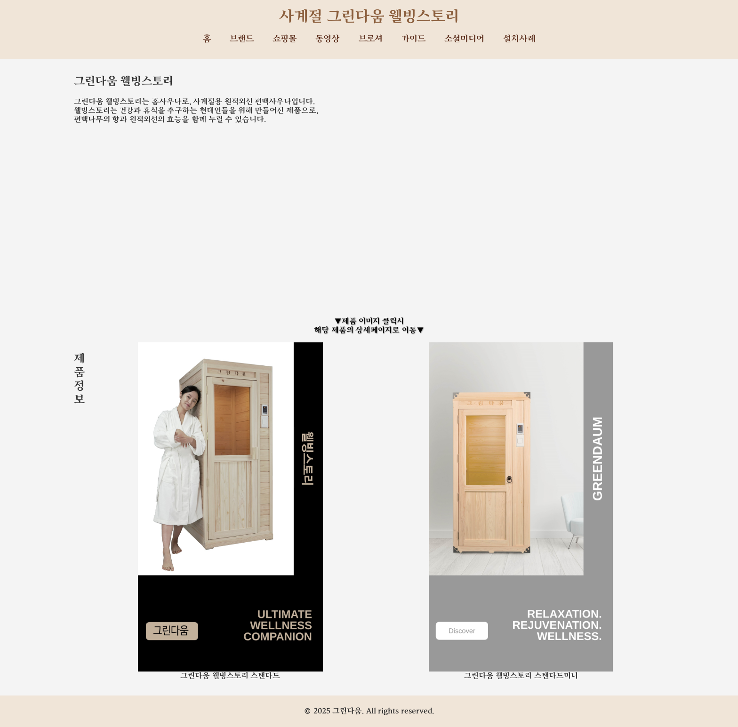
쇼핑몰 (285, 39)
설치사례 (519, 39)
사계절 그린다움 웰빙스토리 (369, 16)
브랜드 (242, 39)
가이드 (413, 39)
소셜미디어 (464, 39)
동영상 (327, 39)
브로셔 (371, 39)
